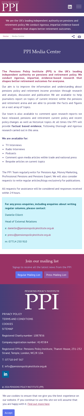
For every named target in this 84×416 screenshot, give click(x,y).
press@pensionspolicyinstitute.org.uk (29, 234)
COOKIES (7, 324)
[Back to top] (7, 409)
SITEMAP (7, 329)
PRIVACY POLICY (12, 314)
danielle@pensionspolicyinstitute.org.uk (31, 228)
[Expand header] (79, 6)
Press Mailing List (56, 274)
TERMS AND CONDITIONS (17, 319)
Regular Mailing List (29, 274)
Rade (22, 393)
